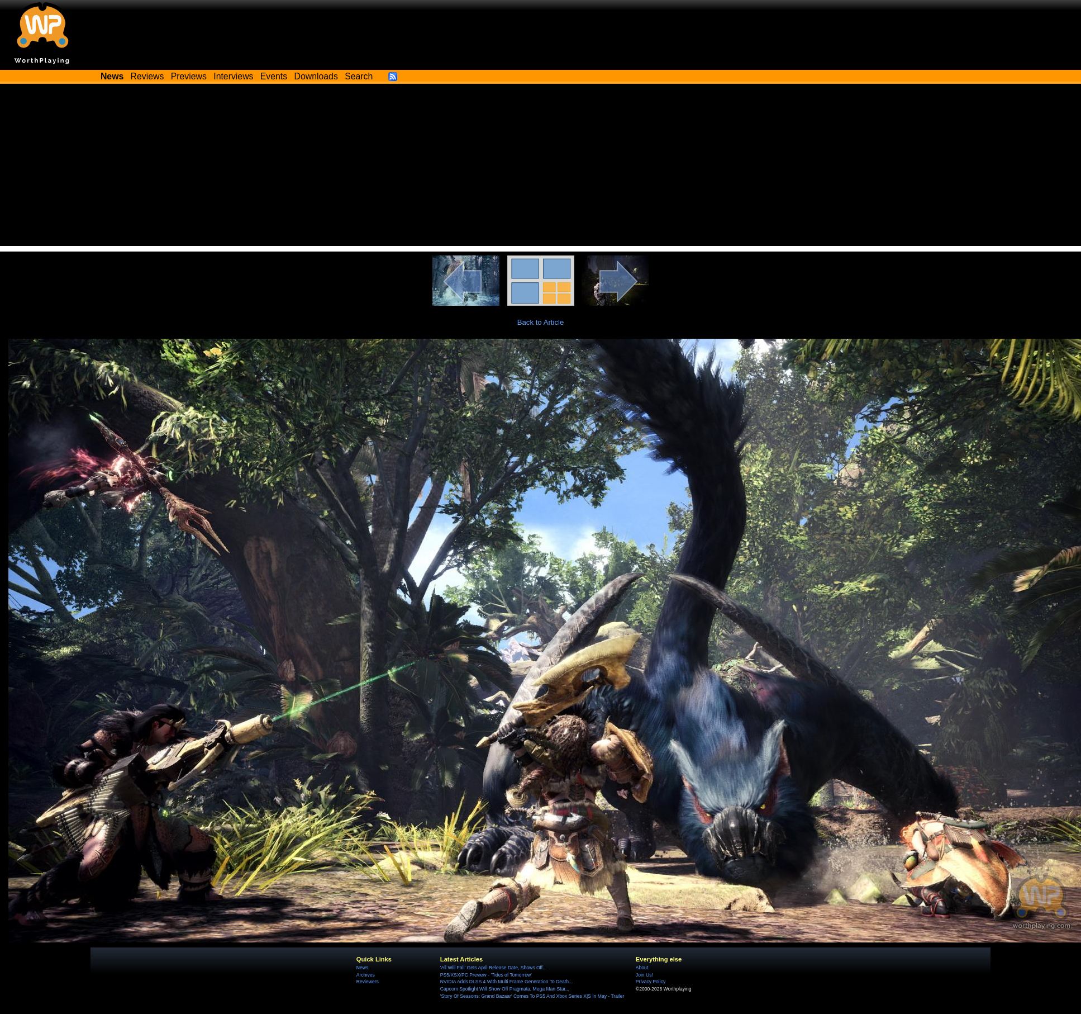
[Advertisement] (540, 167)
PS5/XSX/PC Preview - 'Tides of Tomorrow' (486, 975)
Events (273, 76)
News (362, 967)
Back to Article (540, 322)
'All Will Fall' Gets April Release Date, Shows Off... (493, 967)
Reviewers (367, 981)
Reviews (147, 76)
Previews (189, 76)
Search (359, 76)
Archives (365, 975)
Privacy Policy (650, 981)
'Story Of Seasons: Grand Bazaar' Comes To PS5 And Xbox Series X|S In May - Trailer (532, 996)
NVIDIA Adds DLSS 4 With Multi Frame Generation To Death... (506, 981)
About (642, 967)
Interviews (233, 76)
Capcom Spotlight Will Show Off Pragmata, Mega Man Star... (504, 989)
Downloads (316, 76)
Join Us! (644, 975)
